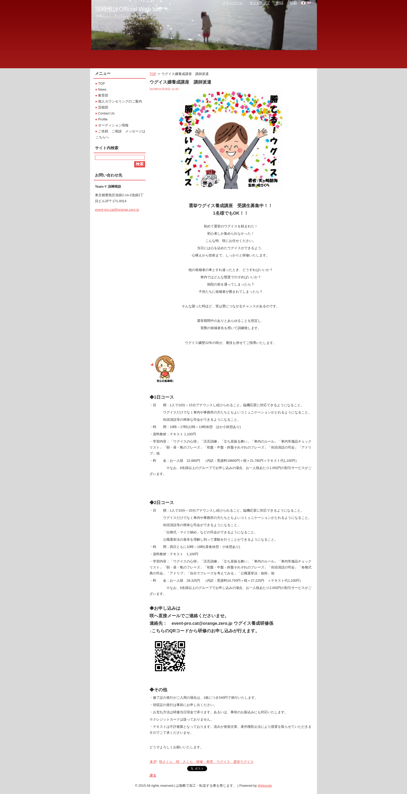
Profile (102, 119)
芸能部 (103, 107)
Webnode (265, 786)
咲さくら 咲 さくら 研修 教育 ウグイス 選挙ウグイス (206, 762)
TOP (153, 74)
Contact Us (106, 113)
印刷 (293, 3)
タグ (153, 762)
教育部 (103, 95)
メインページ (232, 3)
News (102, 89)
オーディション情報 (113, 125)
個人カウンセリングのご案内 (120, 101)
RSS (279, 3)
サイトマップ (259, 3)
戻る (153, 775)
